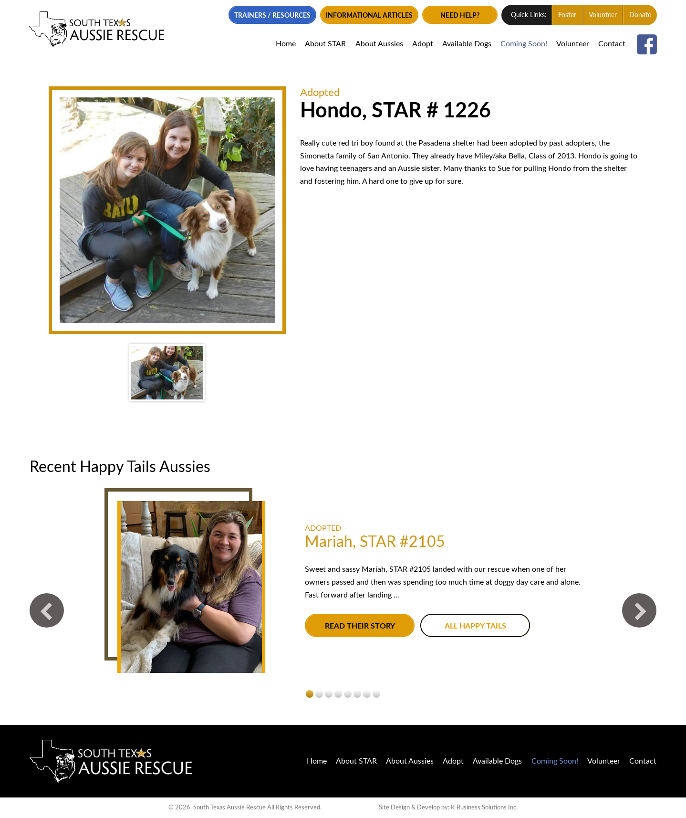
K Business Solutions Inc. (484, 807)
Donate (640, 15)
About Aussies (378, 44)
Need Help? (458, 15)
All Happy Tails (475, 626)
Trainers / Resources (271, 15)
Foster (567, 15)
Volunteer (602, 15)
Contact (611, 44)
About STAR (324, 44)
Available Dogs (465, 44)
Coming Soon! (523, 44)
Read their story (360, 626)
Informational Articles (367, 15)
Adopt (421, 44)
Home (285, 44)
